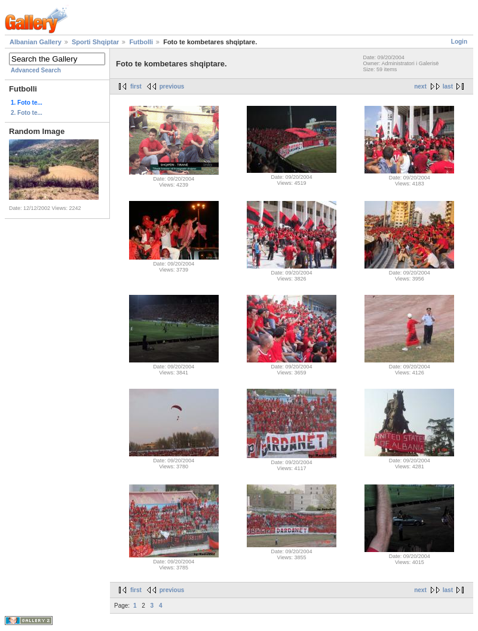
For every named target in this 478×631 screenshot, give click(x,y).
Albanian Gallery (36, 41)
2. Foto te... (26, 112)
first (136, 86)
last (448, 86)
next (420, 86)
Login (459, 41)
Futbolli (141, 41)
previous (172, 86)
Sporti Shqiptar (95, 41)
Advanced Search (36, 70)
